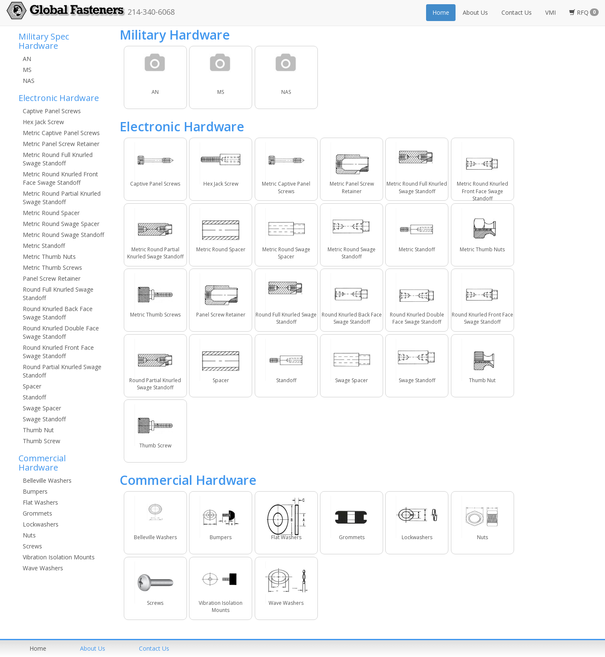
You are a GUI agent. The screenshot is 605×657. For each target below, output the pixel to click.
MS (27, 70)
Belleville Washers (47, 480)
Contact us (154, 648)
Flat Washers (40, 502)
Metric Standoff (44, 246)
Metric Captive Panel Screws (61, 133)
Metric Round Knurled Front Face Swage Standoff (60, 178)
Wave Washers (43, 568)
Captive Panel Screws (52, 111)
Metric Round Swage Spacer (61, 224)
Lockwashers (41, 524)
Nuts (29, 535)
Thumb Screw (41, 441)
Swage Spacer (42, 408)
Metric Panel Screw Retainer (61, 144)
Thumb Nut (38, 430)
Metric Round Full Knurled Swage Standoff (58, 159)
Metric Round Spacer (51, 213)
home (37, 648)
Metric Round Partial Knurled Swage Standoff (62, 197)
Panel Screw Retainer (51, 278)
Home (440, 12)
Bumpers (35, 491)
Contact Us (516, 12)
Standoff (34, 397)
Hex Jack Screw (43, 122)
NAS (29, 81)
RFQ (584, 12)
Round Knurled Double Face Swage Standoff (61, 332)
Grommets (37, 513)
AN (27, 59)
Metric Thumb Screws (52, 267)
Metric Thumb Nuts (49, 257)
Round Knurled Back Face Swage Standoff (58, 313)
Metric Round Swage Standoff (63, 235)
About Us (475, 12)
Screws (32, 546)
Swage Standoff (44, 419)
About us (92, 648)
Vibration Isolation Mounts (59, 557)
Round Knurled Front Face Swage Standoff (58, 351)
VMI (550, 12)
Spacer (32, 386)
